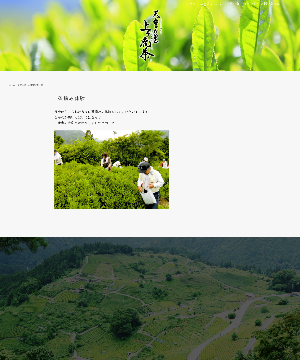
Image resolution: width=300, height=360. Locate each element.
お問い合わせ (270, 3)
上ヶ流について (211, 3)
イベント (250, 3)
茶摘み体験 (72, 98)
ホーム (191, 3)
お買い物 (233, 3)
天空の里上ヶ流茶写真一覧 (30, 85)
